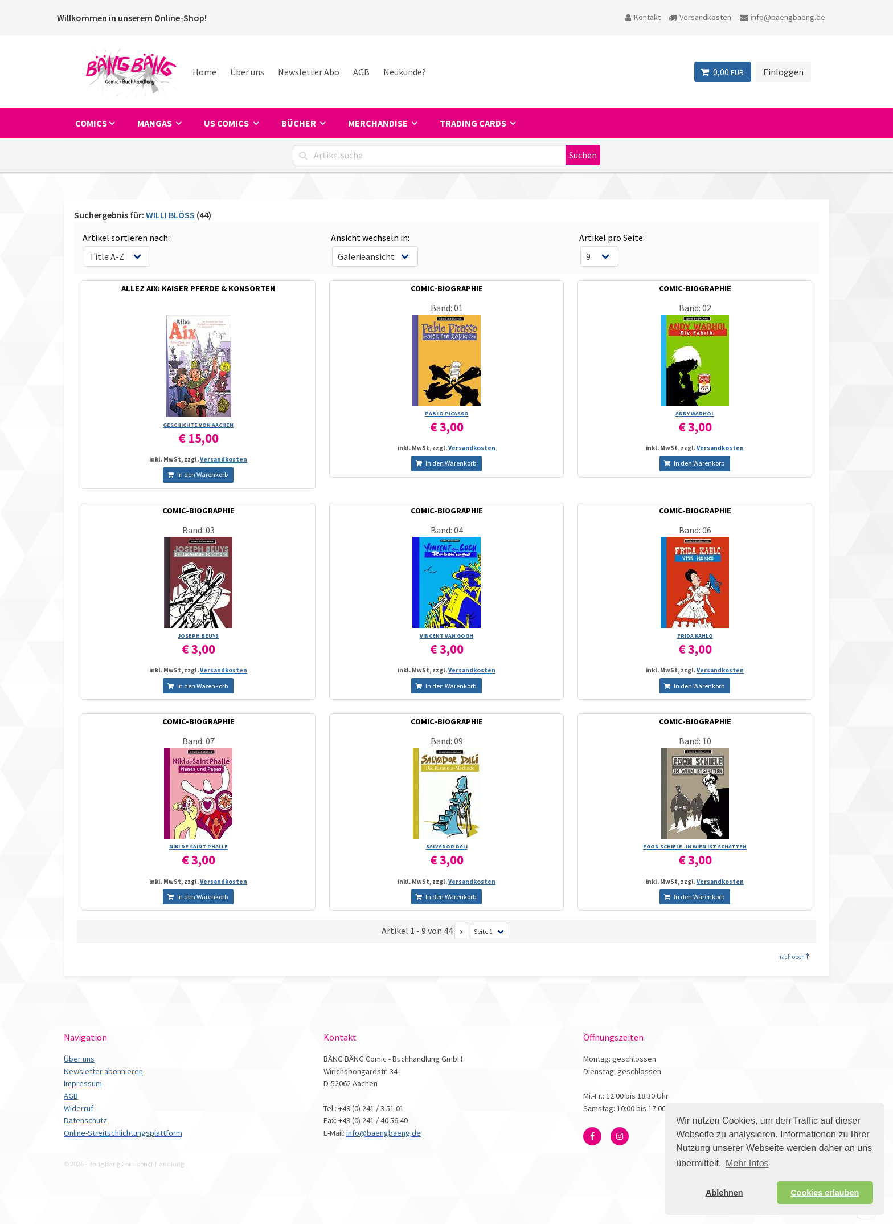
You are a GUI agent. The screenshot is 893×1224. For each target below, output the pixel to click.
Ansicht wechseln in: (370, 237)
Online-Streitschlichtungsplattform (123, 1133)
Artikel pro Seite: (612, 237)
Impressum (83, 1083)
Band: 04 (447, 530)
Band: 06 (695, 530)
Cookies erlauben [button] (824, 1192)
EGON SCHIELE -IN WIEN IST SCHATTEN (695, 846)
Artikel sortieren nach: (126, 237)
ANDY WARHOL (694, 413)
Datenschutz (85, 1120)
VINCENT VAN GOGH (446, 635)
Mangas (155, 123)
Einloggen (783, 71)
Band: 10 (695, 740)
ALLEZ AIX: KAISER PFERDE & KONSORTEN (198, 288)
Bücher (299, 123)
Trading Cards (474, 123)
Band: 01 (447, 307)
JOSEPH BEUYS (198, 635)
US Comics (227, 123)
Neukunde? (404, 71)
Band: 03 (198, 530)
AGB (361, 71)
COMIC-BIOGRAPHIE (447, 288)
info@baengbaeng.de (782, 17)
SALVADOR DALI (447, 846)
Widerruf (78, 1108)
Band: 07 (198, 740)
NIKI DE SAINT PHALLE (198, 846)
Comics (91, 123)
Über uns (247, 71)
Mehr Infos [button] (747, 1163)
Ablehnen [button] (724, 1192)
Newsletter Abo (308, 71)
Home (204, 71)
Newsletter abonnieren (103, 1071)
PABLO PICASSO (447, 413)
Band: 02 (695, 307)
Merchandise (378, 123)
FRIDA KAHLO (695, 635)
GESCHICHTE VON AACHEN (198, 425)
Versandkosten (700, 17)
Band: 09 (447, 740)
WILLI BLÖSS (170, 215)
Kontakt (643, 17)
